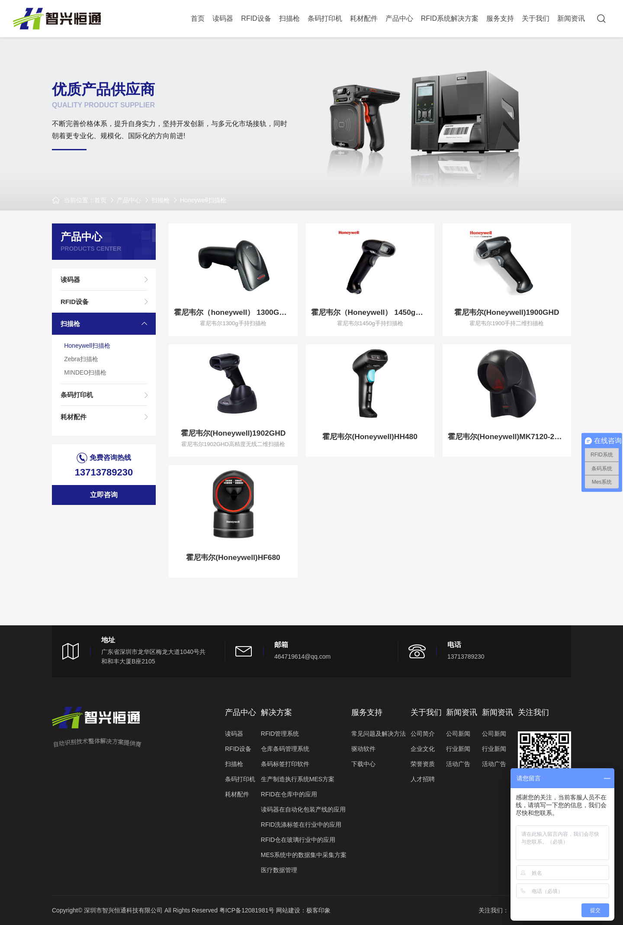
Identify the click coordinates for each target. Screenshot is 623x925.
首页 (198, 18)
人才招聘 (423, 779)
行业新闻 (458, 748)
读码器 (222, 18)
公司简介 (423, 733)
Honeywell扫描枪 (203, 200)
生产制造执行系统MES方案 (297, 779)
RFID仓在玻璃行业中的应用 (298, 839)
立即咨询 (104, 502)
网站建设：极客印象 (303, 910)
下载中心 (363, 763)
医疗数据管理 (279, 870)
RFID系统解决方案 (449, 18)
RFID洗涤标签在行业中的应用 (301, 824)
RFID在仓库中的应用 (289, 794)
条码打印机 (325, 18)
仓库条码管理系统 (285, 748)
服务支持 (500, 18)
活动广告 (458, 763)
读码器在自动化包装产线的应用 (303, 809)
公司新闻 (458, 733)
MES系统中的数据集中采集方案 (304, 854)
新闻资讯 (571, 18)
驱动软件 (363, 748)
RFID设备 (256, 18)
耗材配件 (364, 18)
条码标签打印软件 (285, 763)
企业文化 (423, 748)
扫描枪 (289, 18)
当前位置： (79, 200)
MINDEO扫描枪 (87, 377)
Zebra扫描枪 (83, 363)
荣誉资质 (423, 763)
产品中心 (399, 18)
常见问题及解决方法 (378, 733)
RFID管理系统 (280, 733)
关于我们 (535, 18)
